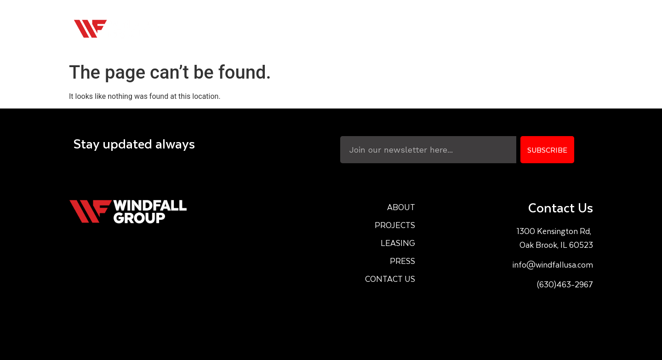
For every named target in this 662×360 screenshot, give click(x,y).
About (360, 29)
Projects (411, 29)
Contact (561, 29)
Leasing (466, 29)
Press (513, 29)
